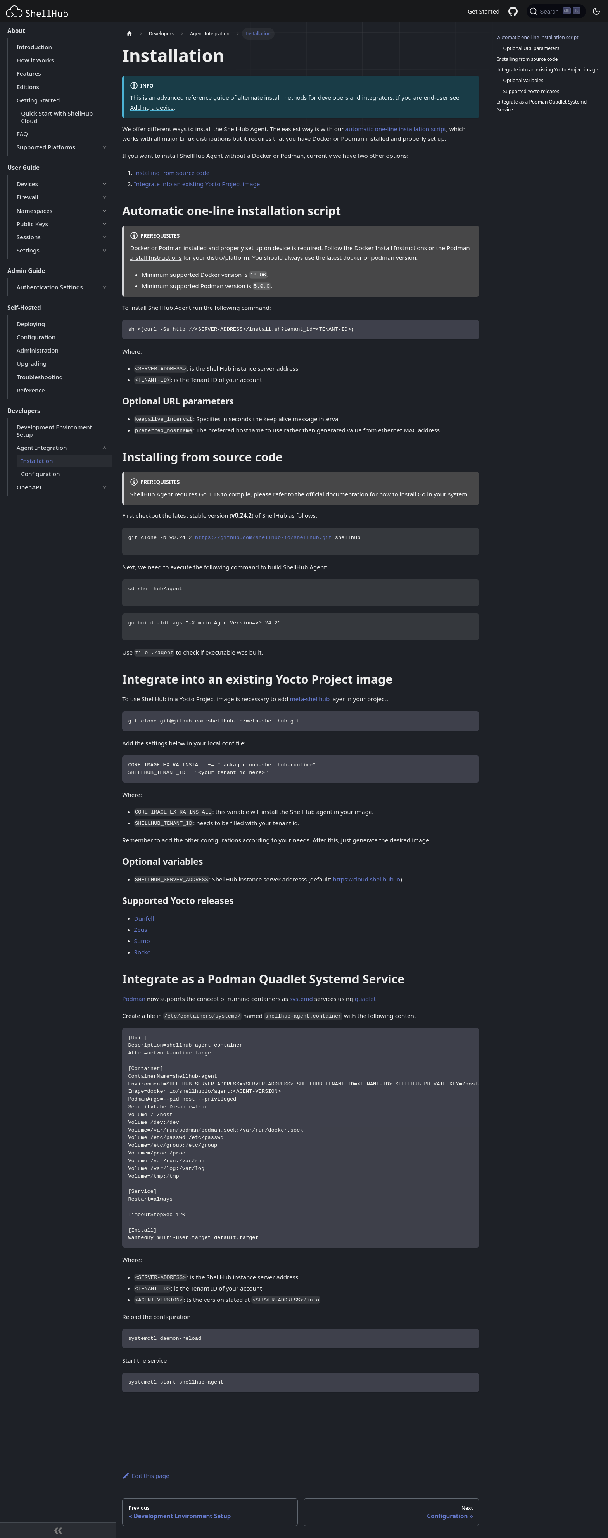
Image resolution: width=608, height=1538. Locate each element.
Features (29, 73)
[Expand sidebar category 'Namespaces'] (104, 210)
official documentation (337, 494)
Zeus (140, 929)
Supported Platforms (46, 147)
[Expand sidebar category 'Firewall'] (104, 197)
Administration (38, 350)
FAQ (22, 134)
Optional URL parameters (531, 48)
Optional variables (523, 80)
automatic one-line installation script (395, 129)
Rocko (142, 952)
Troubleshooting (40, 377)
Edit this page (145, 1475)
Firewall (27, 197)
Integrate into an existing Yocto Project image (197, 184)
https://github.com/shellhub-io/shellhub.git (263, 538)
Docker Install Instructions (390, 248)
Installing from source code (172, 172)
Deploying (31, 324)
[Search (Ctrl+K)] (556, 11)
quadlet (365, 998)
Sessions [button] (29, 237)
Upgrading (32, 363)
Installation (37, 461)
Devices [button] (27, 184)
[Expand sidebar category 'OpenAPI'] (104, 487)
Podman (133, 998)
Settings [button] (28, 250)
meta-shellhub (310, 699)
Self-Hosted (24, 307)
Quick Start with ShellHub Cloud (57, 116)
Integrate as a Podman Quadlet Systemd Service (542, 106)
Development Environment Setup (54, 430)
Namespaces (35, 210)
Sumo (142, 941)
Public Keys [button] (32, 224)
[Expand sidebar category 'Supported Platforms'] (104, 147)
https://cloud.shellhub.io (366, 879)
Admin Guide (26, 271)
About (16, 31)
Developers (23, 411)
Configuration (36, 337)
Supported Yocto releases (531, 91)
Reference (31, 390)
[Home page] (129, 34)
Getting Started (38, 100)
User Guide (23, 167)
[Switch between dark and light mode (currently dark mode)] (596, 11)
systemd (301, 998)
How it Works (35, 60)
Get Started (484, 11)
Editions (28, 87)
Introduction (34, 47)
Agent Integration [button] (42, 447)
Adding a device (152, 107)
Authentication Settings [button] (50, 287)
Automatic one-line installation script (537, 37)
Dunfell (144, 918)
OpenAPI (29, 487)
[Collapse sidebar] (58, 1530)
